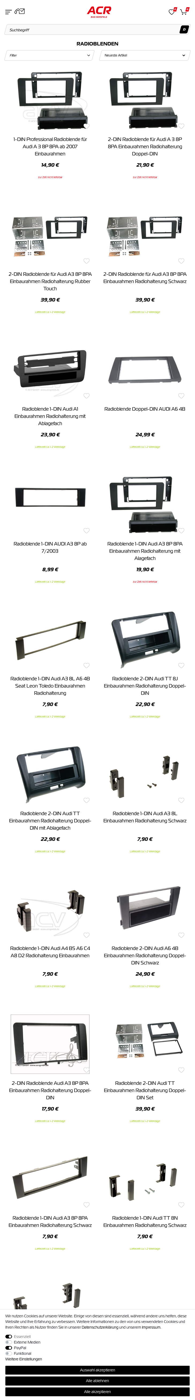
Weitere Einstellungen (23, 1359)
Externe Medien (27, 1342)
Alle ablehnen (97, 1380)
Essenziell (22, 1336)
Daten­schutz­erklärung (100, 1327)
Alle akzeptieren (97, 1391)
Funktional (22, 1353)
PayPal (20, 1347)
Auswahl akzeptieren (97, 1370)
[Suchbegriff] (97, 29)
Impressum (151, 1327)
